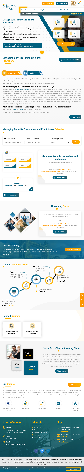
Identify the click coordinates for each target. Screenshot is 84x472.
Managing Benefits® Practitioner (32, 332)
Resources (69, 10)
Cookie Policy (38, 437)
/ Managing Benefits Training (16, 45)
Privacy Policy (38, 427)
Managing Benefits (17, 27)
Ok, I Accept (73, 469)
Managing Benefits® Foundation (12, 332)
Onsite (48, 10)
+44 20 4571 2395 (64, 169)
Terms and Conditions (40, 432)
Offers (61, 10)
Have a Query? (59, 178)
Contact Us (47, 3)
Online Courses (34, 10)
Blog (65, 10)
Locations (53, 10)
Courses (27, 10)
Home (22, 10)
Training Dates (42, 10)
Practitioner (25, 89)
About (58, 10)
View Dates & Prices (66, 44)
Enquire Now (62, 371)
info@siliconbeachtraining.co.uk (50, 171)
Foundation (17, 89)
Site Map (36, 430)
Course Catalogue (10, 195)
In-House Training (73, 249)
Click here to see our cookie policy (22, 470)
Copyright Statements (40, 435)
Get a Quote (62, 3)
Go (76, 142)
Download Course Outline (70, 60)
